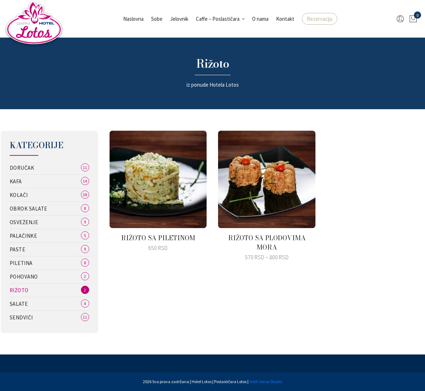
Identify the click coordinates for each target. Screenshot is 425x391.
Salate (19, 303)
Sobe (157, 18)
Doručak (22, 167)
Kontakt (285, 18)
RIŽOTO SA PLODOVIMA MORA (267, 242)
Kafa (16, 181)
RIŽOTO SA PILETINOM (158, 238)
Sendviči (21, 317)
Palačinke (23, 235)
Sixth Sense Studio (265, 381)
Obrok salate (28, 208)
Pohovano (24, 276)
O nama (260, 18)
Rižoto (19, 290)
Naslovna (133, 18)
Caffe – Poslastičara (218, 18)
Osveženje (24, 222)
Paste (17, 249)
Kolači (19, 195)
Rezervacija (319, 18)
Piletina (21, 263)
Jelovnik (179, 18)
